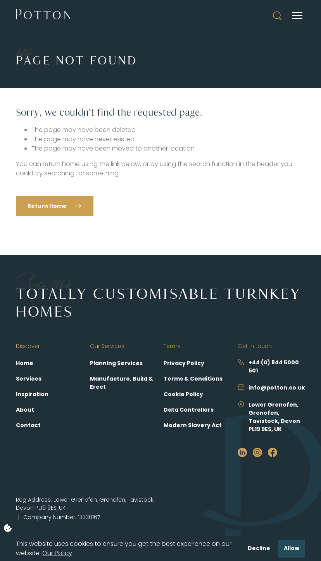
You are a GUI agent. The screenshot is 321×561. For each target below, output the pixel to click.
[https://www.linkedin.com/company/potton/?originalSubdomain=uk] (242, 452)
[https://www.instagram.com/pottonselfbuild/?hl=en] (257, 452)
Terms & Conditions (193, 379)
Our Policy (57, 553)
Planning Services (116, 363)
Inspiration (32, 394)
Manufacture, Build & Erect (121, 383)
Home (24, 363)
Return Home (47, 206)
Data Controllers (189, 410)
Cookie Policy (183, 394)
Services (28, 379)
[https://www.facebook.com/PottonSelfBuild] (272, 452)
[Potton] (43, 15)
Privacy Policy (184, 363)
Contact (28, 425)
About (25, 410)
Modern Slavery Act (193, 425)
